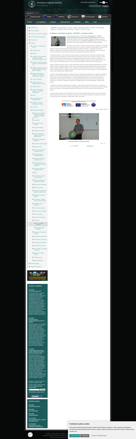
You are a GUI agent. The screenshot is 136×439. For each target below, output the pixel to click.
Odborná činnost (64, 22)
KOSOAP (92, 27)
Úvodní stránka (62, 27)
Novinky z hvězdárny (35, 286)
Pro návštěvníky (41, 22)
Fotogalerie (77, 22)
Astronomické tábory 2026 (35, 291)
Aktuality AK (61, 16)
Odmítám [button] (85, 435)
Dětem (87, 22)
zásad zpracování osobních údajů (35, 386)
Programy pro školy (35, 16)
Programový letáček (90, 16)
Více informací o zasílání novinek (36, 392)
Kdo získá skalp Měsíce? (34, 406)
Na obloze (53, 22)
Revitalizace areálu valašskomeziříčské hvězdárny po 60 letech (37, 321)
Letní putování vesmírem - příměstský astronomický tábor (36, 426)
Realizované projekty (83, 27)
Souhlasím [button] (74, 435)
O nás (95, 22)
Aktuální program (34, 401)
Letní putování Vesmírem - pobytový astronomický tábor (37, 420)
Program (29, 22)
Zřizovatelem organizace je (88, 2)
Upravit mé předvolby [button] (99, 435)
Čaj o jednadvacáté (33, 410)
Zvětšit (102, 143)
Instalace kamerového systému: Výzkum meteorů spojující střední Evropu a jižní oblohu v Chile (36, 352)
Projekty (49, 16)
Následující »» (90, 146)
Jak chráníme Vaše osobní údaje (57, 437)
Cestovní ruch (75, 16)
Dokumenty (105, 16)
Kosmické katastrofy (33, 415)
